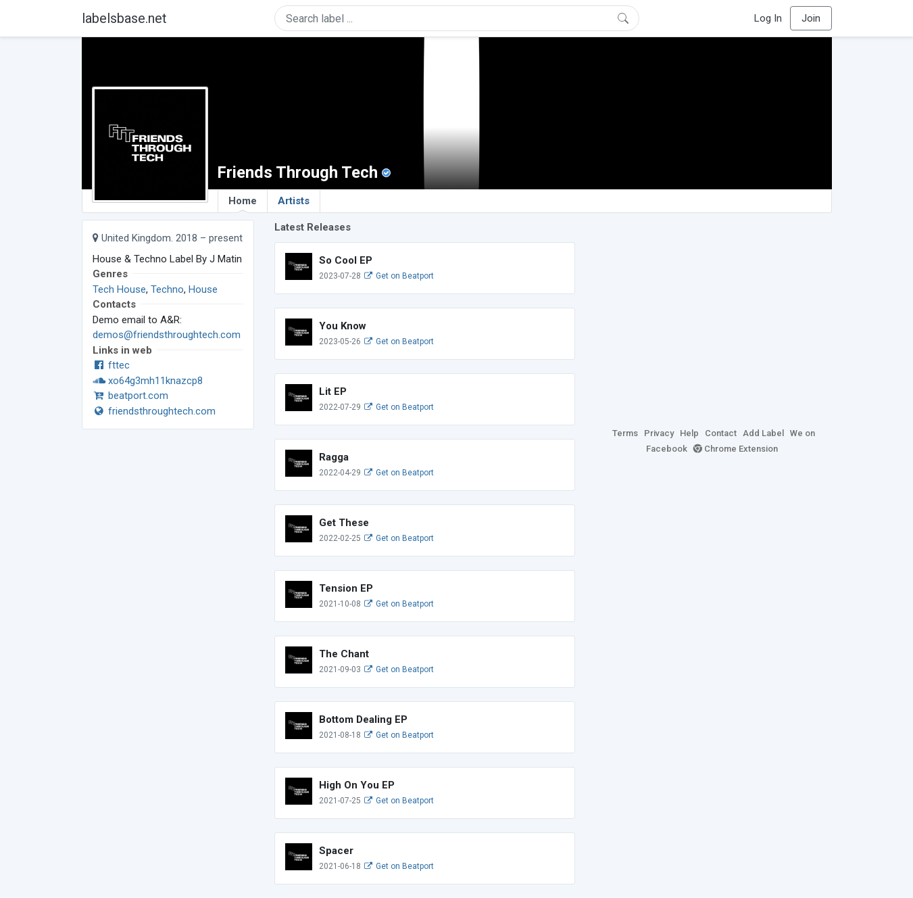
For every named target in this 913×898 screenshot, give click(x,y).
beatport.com (130, 395)
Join (810, 18)
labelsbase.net (124, 18)
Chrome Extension (735, 449)
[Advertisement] (713, 314)
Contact (721, 433)
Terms (625, 433)
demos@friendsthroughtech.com (167, 335)
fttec (111, 365)
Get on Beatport (399, 276)
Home (242, 203)
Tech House (119, 289)
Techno (167, 289)
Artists (294, 201)
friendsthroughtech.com (154, 411)
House (203, 289)
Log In (768, 18)
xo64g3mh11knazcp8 (148, 381)
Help (689, 433)
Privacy (659, 433)
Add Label (763, 433)
